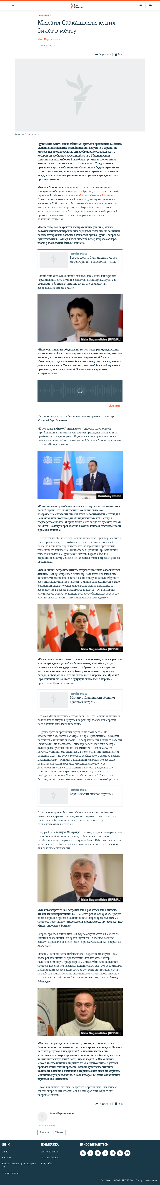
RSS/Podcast (47, 1163)
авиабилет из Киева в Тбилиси (93, 195)
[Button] (103, 54)
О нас (5, 1152)
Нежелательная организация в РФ (19, 1165)
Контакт (6, 1158)
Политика (44, 15)
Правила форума (50, 1158)
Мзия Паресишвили (49, 39)
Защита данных (11, 1173)
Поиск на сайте (49, 1152)
